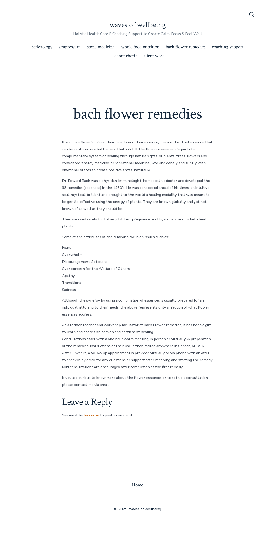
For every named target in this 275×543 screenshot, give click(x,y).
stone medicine (101, 47)
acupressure (70, 47)
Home (137, 485)
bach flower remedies (185, 47)
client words (155, 56)
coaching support (227, 47)
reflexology (42, 47)
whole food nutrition (140, 47)
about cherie (125, 56)
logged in (91, 415)
